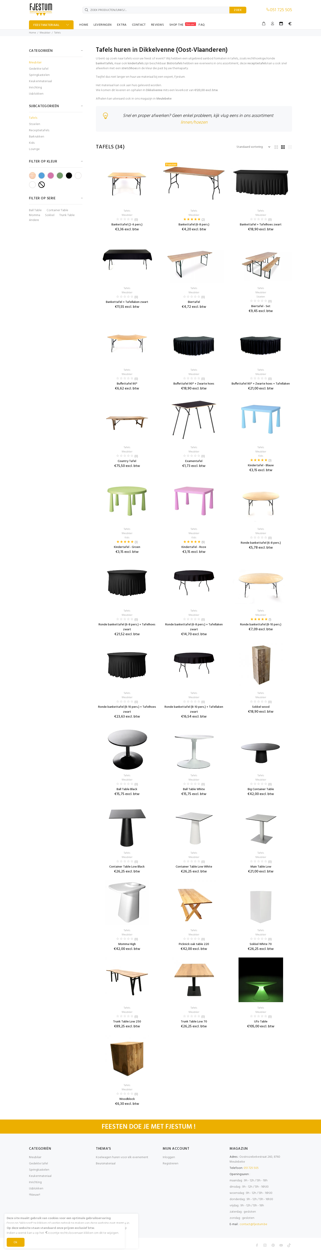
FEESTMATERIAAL (46, 25)
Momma (34, 215)
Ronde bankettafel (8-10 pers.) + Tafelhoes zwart (127, 709)
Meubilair (45, 33)
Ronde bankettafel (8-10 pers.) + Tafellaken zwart (194, 709)
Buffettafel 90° (127, 383)
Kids (32, 143)
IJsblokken (36, 93)
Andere (34, 220)
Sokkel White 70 (261, 944)
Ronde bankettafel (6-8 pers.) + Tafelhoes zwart (127, 627)
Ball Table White (194, 789)
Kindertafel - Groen (127, 547)
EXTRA (122, 24)
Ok (16, 1242)
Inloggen (169, 1157)
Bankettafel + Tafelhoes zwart (261, 224)
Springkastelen (39, 75)
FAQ (202, 24)
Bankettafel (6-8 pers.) (194, 224)
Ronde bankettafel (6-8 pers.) (261, 542)
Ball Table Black (127, 789)
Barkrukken (36, 136)
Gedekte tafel (38, 68)
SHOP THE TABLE (182, 24)
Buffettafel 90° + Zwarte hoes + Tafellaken (261, 383)
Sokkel (49, 215)
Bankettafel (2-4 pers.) (126, 224)
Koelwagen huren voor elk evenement (122, 1157)
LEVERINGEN (103, 24)
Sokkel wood (261, 707)
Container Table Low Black (127, 866)
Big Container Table (261, 789)
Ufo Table (261, 1021)
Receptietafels (39, 130)
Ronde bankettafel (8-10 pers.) (260, 624)
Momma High (127, 944)
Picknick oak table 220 (194, 944)
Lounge (34, 149)
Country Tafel (127, 461)
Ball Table (35, 210)
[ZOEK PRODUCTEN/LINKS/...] (156, 10)
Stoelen (34, 124)
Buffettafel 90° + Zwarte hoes (193, 383)
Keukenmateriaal (40, 81)
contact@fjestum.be (253, 1224)
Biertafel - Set (260, 306)
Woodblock (127, 1099)
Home (32, 33)
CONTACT (139, 24)
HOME (83, 24)
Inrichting (35, 87)
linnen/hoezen (194, 122)
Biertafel (194, 302)
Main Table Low (260, 866)
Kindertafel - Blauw (261, 465)
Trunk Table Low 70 (194, 1021)
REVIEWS (157, 24)
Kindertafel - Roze (193, 547)
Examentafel (193, 461)
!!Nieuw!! (34, 1194)
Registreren (170, 1163)
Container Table (57, 210)
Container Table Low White (194, 866)
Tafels (57, 33)
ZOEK (238, 10)
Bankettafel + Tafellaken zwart (127, 302)
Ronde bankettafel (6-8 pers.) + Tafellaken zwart (194, 627)
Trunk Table (67, 215)
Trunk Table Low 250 (127, 1021)
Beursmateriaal (105, 1163)
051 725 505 (281, 10)
